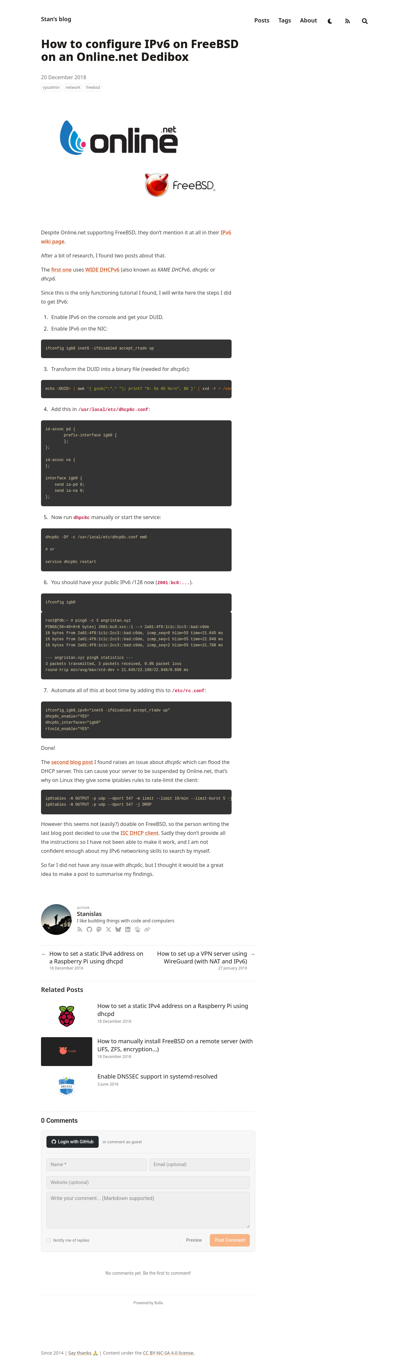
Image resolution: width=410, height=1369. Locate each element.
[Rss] (81, 928)
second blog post (72, 762)
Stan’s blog (56, 19)
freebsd (93, 87)
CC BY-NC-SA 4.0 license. (168, 1353)
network (72, 87)
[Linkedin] (128, 928)
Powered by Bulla (148, 1303)
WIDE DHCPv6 (102, 269)
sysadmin (51, 87)
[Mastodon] (99, 928)
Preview (194, 1240)
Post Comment (230, 1240)
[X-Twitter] (109, 928)
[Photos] (138, 928)
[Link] (147, 928)
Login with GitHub (73, 1141)
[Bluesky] (119, 928)
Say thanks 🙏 (83, 1353)
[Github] (90, 928)
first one (61, 269)
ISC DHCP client (139, 832)
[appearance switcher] (330, 20)
